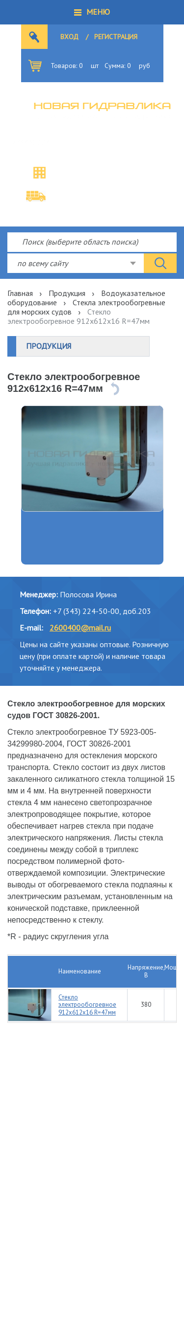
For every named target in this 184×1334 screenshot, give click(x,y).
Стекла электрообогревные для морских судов (86, 307)
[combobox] (75, 263)
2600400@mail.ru (80, 628)
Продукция (67, 293)
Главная (20, 293)
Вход (69, 36)
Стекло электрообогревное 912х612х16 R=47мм (87, 1005)
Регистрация (115, 36)
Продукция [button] (48, 346)
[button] (92, 12)
